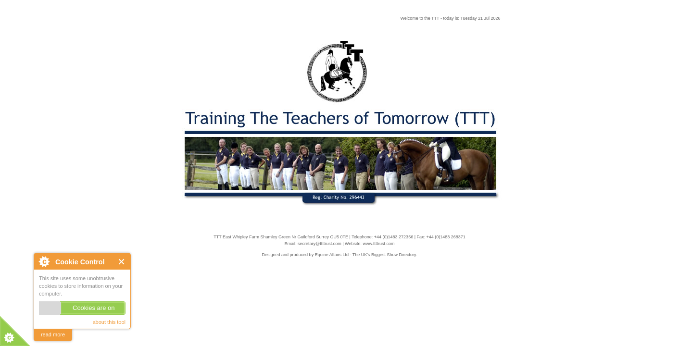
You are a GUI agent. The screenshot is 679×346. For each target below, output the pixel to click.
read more (53, 334)
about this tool (109, 322)
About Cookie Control (43, 261)
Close (122, 262)
